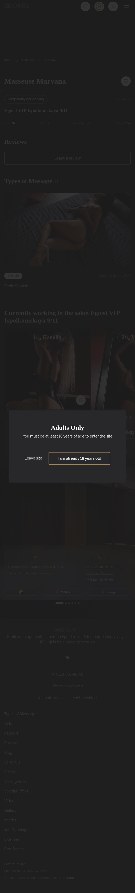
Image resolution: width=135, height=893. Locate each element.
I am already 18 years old (79, 458)
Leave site (33, 458)
